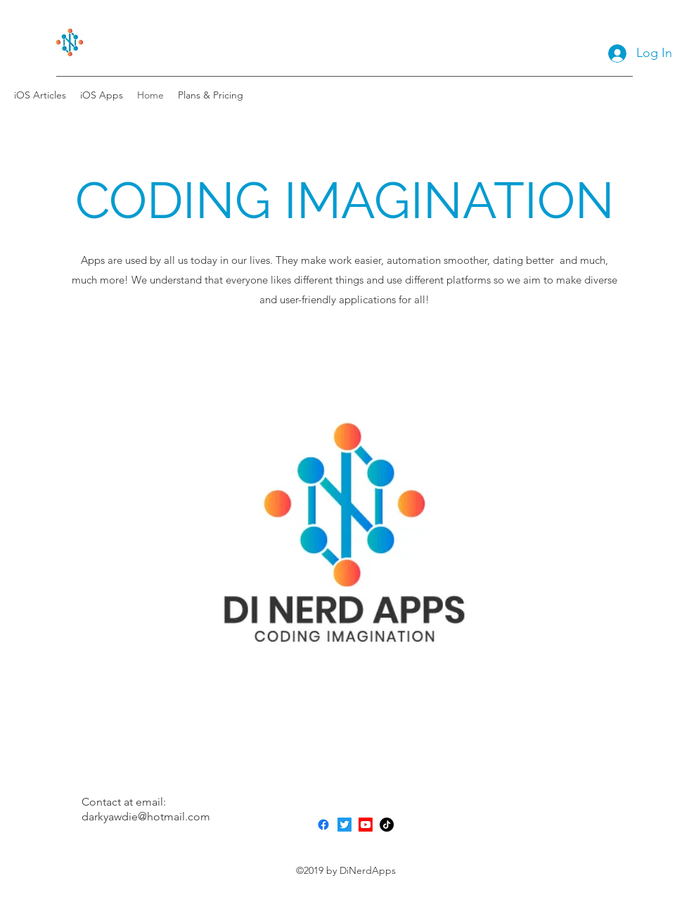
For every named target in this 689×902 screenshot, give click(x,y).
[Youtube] (366, 825)
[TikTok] (387, 825)
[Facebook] (323, 825)
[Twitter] (344, 825)
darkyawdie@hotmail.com (146, 816)
